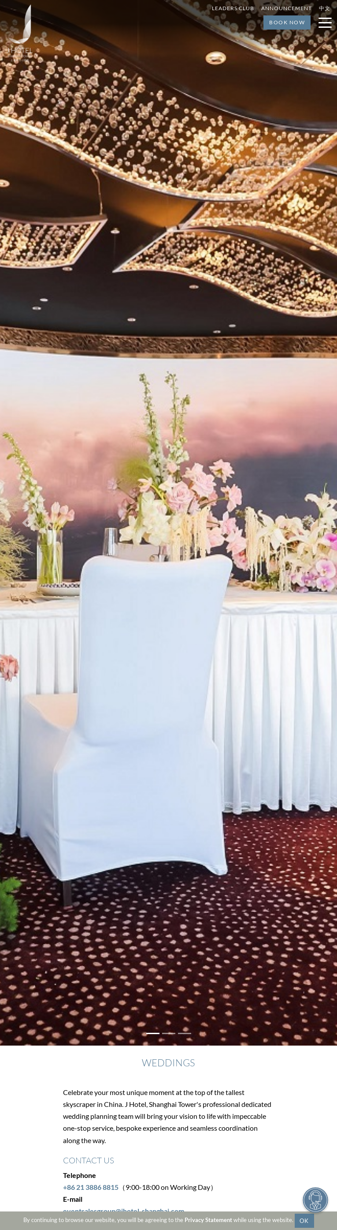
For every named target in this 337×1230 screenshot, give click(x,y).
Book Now (287, 22)
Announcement (286, 8)
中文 (324, 8)
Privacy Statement (208, 1219)
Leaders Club (233, 8)
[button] (25, 523)
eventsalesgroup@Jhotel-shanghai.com (123, 1211)
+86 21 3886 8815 (91, 1187)
